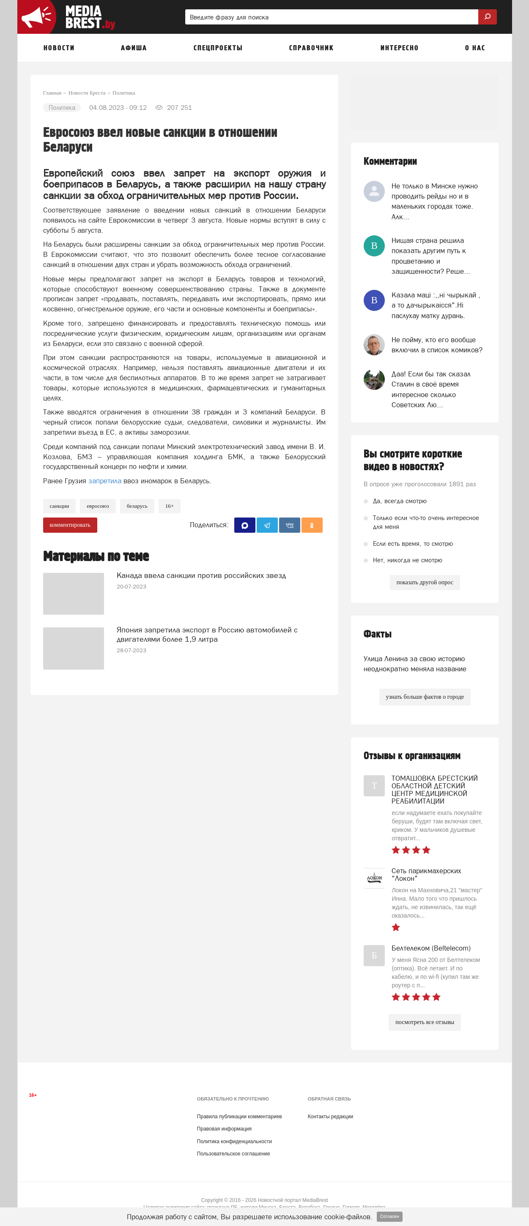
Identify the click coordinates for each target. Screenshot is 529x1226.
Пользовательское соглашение (233, 1154)
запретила (104, 481)
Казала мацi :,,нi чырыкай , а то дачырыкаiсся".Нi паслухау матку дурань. (436, 305)
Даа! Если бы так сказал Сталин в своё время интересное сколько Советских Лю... (431, 389)
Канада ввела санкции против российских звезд (201, 575)
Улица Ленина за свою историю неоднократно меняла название (415, 663)
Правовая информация (224, 1129)
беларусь (137, 506)
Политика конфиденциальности (234, 1141)
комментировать (70, 525)
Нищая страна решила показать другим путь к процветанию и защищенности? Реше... (431, 255)
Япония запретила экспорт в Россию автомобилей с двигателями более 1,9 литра (207, 634)
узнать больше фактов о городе (425, 697)
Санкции (59, 506)
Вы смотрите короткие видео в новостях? (413, 460)
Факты (378, 634)
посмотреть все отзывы (424, 1022)
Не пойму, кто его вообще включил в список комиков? (437, 344)
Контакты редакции (330, 1117)
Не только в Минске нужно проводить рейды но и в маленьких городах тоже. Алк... (435, 201)
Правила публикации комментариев (239, 1117)
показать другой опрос (425, 582)
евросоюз (98, 506)
